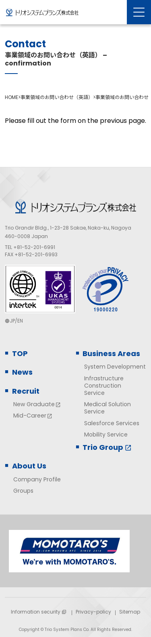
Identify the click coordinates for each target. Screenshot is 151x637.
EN (20, 320)
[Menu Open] (139, 12)
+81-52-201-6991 (34, 247)
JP (12, 320)
